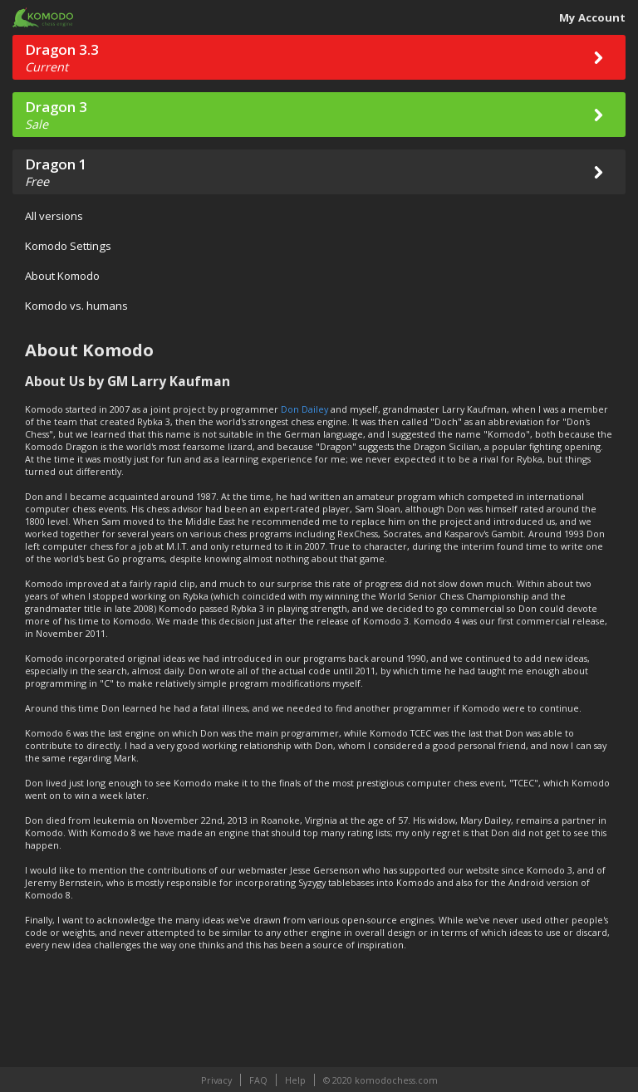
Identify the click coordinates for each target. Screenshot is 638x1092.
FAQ (258, 1080)
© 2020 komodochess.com (380, 1080)
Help (295, 1080)
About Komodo (62, 275)
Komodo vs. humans (76, 305)
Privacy (216, 1080)
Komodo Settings (68, 245)
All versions (54, 215)
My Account (592, 17)
